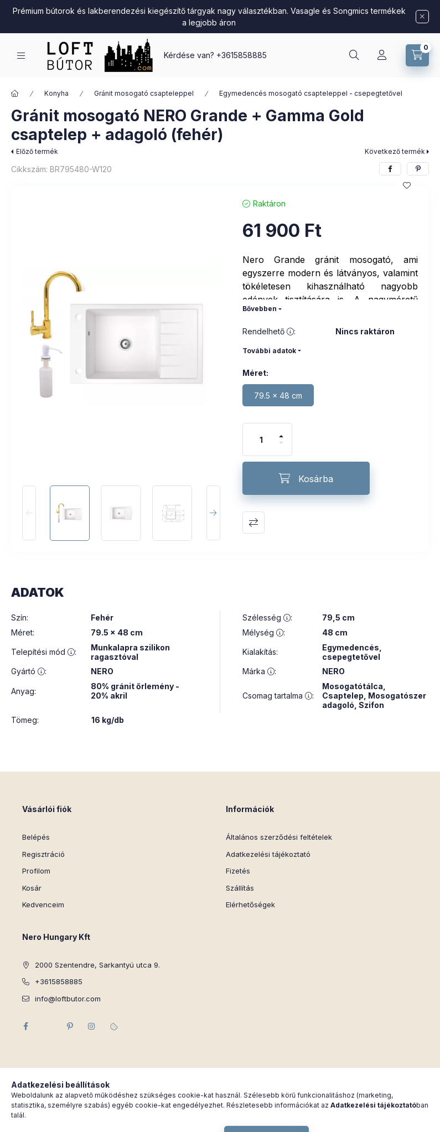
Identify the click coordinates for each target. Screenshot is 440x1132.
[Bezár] (422, 16)
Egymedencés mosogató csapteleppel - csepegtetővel (310, 93)
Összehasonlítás (253, 522)
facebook (25, 1026)
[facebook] (390, 168)
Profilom (36, 870)
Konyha (56, 93)
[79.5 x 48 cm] (278, 395)
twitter (48, 1026)
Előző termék (37, 151)
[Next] (213, 513)
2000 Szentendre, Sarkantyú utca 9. (97, 964)
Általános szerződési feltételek (279, 837)
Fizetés (238, 870)
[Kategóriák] (21, 55)
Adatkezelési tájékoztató (268, 854)
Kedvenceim (43, 904)
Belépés (36, 837)
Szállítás (240, 887)
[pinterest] (418, 168)
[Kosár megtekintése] (417, 55)
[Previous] (29, 513)
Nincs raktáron (365, 331)
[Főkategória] (15, 94)
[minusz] (281, 448)
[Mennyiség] (261, 439)
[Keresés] (354, 55)
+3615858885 (241, 55)
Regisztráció (43, 854)
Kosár (32, 887)
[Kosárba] (306, 478)
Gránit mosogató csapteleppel (144, 93)
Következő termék (395, 151)
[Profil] (382, 55)
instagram (92, 1026)
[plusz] (281, 431)
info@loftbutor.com (68, 998)
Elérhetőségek (250, 904)
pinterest (70, 1026)
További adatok (269, 351)
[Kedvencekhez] (407, 185)
